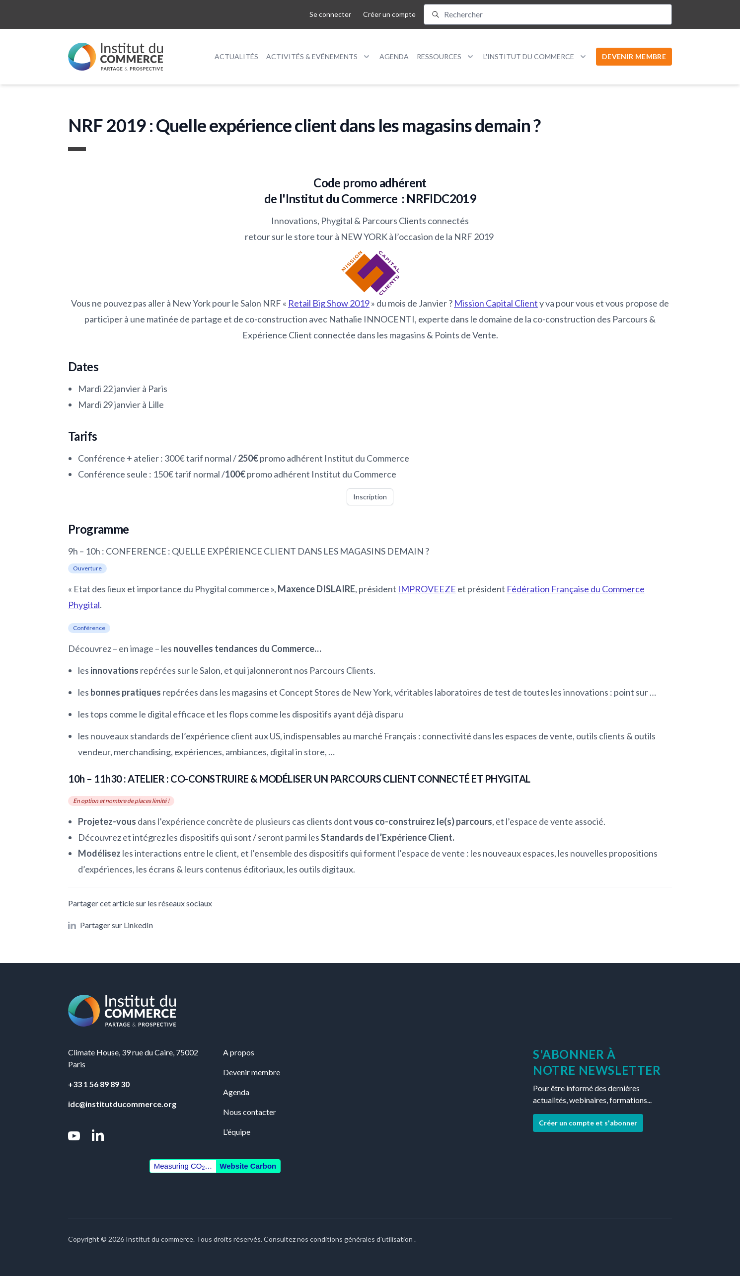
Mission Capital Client (496, 303)
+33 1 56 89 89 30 (99, 1084)
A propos (238, 1052)
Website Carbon (248, 1166)
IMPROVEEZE (427, 588)
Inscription (370, 496)
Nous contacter (249, 1111)
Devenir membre (251, 1072)
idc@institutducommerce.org (122, 1104)
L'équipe (236, 1131)
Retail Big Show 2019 (329, 303)
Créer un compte (389, 14)
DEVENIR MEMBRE (634, 56)
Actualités (236, 56)
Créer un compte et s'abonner (588, 1122)
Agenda (394, 56)
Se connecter (330, 14)
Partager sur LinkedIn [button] (110, 925)
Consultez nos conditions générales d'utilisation (339, 1239)
